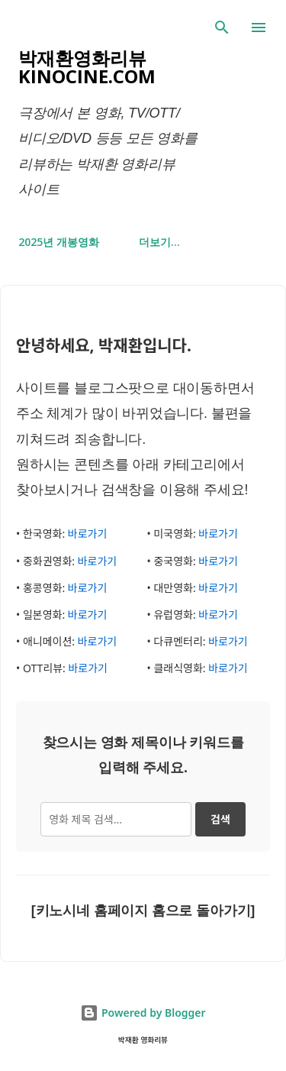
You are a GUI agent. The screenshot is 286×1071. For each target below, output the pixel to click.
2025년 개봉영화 (58, 242)
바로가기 (88, 533)
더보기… (159, 242)
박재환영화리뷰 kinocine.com (87, 67)
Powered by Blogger (142, 1012)
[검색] (222, 27)
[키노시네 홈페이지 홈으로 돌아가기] (143, 910)
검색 (220, 819)
